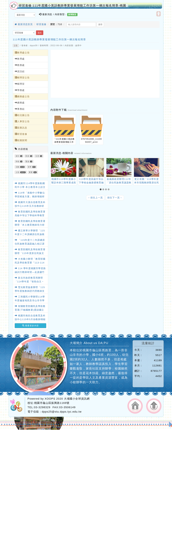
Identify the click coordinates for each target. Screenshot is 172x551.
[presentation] (53, 171)
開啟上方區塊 (158, 13)
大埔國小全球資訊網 (77, 398)
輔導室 (20, 83)
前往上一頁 (95, 197)
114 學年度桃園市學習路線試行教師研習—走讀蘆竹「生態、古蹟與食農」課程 (30, 272)
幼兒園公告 (22, 115)
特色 (17, 161)
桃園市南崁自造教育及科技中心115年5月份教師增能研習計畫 (30, 319)
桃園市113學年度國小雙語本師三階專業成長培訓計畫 (91, 182)
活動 (17, 167)
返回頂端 (153, 406)
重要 (31, 172)
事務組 (20, 109)
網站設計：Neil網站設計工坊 (17, 405)
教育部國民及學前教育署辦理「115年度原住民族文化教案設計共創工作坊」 (30, 253)
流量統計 (148, 343)
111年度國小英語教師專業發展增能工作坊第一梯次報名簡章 (49, 39)
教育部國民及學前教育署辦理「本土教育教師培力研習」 (30, 225)
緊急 (27, 161)
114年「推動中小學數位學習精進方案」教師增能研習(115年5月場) (30, 196)
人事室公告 (22, 121)
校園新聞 (21, 140)
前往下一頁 (114, 197)
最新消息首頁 (24, 24)
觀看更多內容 (30, 325)
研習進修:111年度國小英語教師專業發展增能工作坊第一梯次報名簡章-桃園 (72, 5)
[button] (101, 189)
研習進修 (41, 24)
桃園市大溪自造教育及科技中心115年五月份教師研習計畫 (30, 206)
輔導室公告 (22, 77)
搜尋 (100, 24)
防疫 (27, 156)
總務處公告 (22, 96)
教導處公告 (22, 52)
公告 (16, 46)
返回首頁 (135, 406)
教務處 (20, 65)
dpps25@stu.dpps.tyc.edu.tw (62, 411)
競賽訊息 (21, 127)
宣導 (30, 167)
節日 (17, 156)
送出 (40, 32)
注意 (37, 156)
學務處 (20, 90)
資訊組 (20, 71)
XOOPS (50, 398)
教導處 (20, 58)
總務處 (20, 102)
